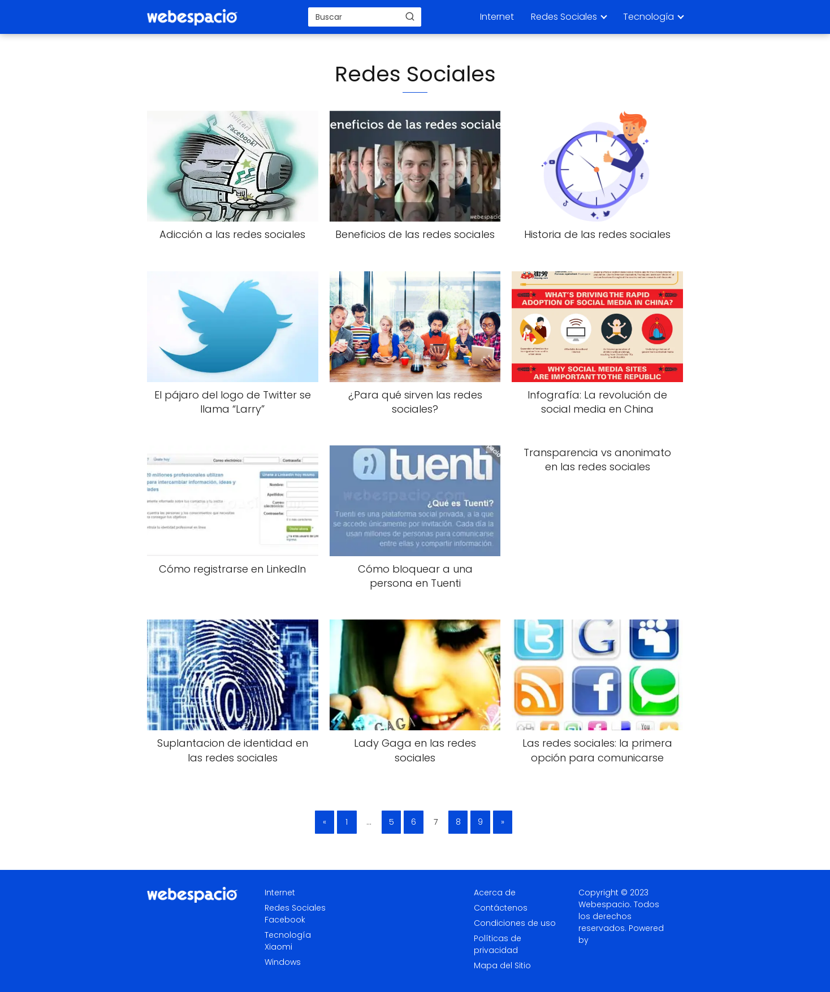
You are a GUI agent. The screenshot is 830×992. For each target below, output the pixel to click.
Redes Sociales (564, 16)
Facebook (285, 919)
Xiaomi (278, 946)
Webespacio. (605, 904)
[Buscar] (410, 16)
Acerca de (495, 892)
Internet (497, 16)
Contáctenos (501, 907)
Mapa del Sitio (502, 965)
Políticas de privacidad (497, 944)
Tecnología (648, 16)
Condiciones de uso (515, 923)
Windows (283, 962)
